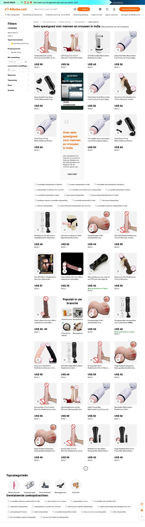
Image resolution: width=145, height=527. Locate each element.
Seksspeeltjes (79, 22)
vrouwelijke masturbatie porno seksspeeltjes (84, 190)
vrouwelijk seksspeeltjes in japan (47, 195)
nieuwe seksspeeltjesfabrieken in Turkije (103, 195)
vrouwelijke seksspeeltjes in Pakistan (48, 184)
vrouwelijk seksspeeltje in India (83, 200)
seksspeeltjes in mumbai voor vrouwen (46, 507)
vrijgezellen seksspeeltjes (18, 507)
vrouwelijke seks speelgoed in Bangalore (109, 184)
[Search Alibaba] (53, 9)
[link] (142, 504)
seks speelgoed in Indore (17, 512)
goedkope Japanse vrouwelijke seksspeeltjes (51, 200)
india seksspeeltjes (118, 512)
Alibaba (36, 22)
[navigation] (18, 245)
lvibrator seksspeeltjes (44, 206)
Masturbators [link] (94, 22)
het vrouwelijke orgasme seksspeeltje (22, 517)
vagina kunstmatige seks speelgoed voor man (114, 507)
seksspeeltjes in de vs (79, 501)
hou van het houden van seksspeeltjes (54, 517)
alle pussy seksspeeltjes (109, 200)
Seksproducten (65, 22)
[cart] (107, 10)
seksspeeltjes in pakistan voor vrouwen (49, 190)
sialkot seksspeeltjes (40, 512)
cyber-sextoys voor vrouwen (55, 501)
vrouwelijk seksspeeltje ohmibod (118, 190)
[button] (74, 9)
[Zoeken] (83, 9)
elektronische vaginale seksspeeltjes (79, 507)
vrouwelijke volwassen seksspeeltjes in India (111, 206)
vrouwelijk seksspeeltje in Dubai (64, 512)
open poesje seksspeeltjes (74, 195)
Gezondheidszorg (49, 22)
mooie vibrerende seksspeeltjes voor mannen (74, 206)
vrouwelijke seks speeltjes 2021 (104, 501)
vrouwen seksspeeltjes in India (78, 184)
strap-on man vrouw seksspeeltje (93, 512)
